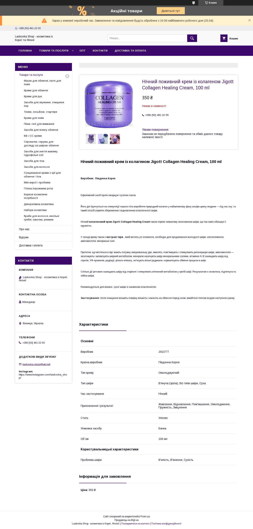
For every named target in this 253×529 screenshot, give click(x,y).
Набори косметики (35, 210)
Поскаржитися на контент (135, 523)
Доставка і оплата (30, 245)
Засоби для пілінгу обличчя (41, 129)
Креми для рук (33, 96)
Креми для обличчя (36, 90)
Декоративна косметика (39, 204)
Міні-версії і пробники (37, 182)
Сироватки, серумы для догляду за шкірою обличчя (41, 143)
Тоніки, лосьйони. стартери (40, 111)
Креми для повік (34, 117)
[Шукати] (192, 38)
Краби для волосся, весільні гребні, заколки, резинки (41, 217)
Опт (82, 50)
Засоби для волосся (37, 166)
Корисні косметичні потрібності (35, 196)
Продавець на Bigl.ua (126, 520)
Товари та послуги (53, 50)
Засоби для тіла (34, 160)
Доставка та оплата (130, 50)
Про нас (24, 229)
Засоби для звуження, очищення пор (44, 104)
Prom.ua (145, 516)
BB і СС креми (33, 135)
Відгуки (23, 237)
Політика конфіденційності (166, 523)
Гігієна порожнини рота (38, 188)
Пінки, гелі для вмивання (39, 123)
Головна (25, 50)
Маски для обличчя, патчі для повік (42, 82)
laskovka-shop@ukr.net (36, 364)
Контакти (100, 50)
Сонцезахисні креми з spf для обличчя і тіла (42, 174)
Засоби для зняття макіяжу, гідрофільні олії (41, 153)
